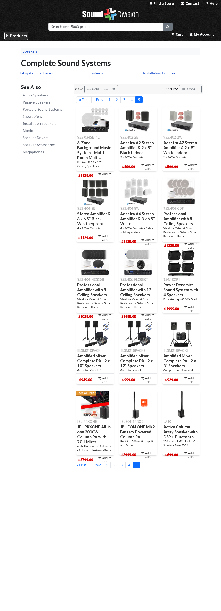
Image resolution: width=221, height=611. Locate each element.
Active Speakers (35, 95)
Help (212, 3)
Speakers (30, 51)
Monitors (30, 130)
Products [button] (16, 35)
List (109, 89)
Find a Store (162, 3)
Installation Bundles (159, 73)
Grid (93, 89)
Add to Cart (105, 176)
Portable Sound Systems (42, 109)
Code (189, 89)
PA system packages (36, 73)
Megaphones (33, 152)
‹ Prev (98, 99)
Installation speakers (39, 123)
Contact (190, 3)
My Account (202, 34)
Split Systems (92, 73)
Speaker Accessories (39, 145)
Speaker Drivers (35, 137)
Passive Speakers (36, 102)
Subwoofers (32, 116)
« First (84, 99)
